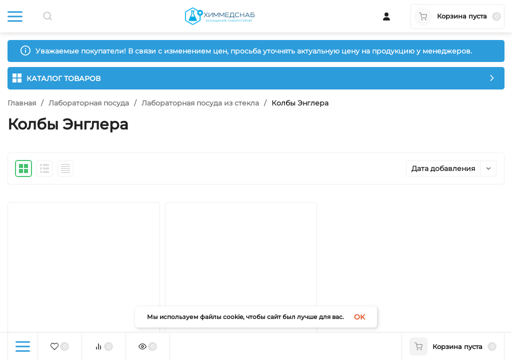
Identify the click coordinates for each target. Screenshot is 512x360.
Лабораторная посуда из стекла (200, 103)
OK (359, 317)
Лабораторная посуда (88, 103)
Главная (22, 103)
